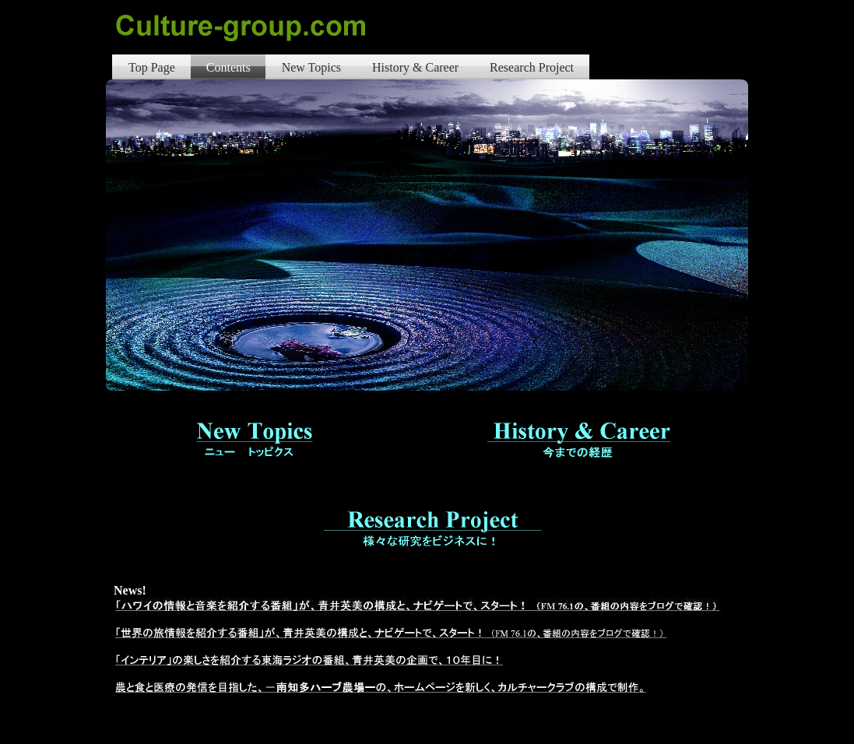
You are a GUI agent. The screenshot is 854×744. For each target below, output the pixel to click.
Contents (228, 67)
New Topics (311, 67)
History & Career (415, 67)
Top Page (151, 67)
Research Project (532, 67)
